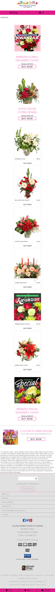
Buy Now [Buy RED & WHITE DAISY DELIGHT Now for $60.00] (27, 204)
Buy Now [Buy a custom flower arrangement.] (36, 439)
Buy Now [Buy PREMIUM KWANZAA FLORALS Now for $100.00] (27, 328)
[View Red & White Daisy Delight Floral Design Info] (27, 183)
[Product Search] (28, 478)
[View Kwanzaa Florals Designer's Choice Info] (27, 38)
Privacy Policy (14, 585)
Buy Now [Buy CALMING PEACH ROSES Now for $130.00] (27, 287)
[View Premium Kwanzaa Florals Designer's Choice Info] (27, 306)
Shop (13, 12)
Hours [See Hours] (45, 590)
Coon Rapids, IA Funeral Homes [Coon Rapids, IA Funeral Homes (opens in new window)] (12, 575)
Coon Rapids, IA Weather (17, 581)
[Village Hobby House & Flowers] (27, 8)
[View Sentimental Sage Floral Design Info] (27, 141)
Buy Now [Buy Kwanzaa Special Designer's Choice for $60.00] (27, 418)
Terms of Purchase (28, 585)
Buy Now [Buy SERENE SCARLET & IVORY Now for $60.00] (27, 369)
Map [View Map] (27, 590)
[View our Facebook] (24, 521)
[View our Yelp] (30, 521)
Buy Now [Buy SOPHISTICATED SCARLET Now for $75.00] (27, 246)
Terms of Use (41, 585)
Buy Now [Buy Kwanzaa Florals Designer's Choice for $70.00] (27, 66)
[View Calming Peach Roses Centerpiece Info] (27, 265)
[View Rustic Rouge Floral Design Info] (27, 90)
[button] (27, 556)
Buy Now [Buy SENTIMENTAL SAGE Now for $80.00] (27, 163)
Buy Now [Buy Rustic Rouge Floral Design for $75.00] (27, 118)
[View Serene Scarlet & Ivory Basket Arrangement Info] (27, 348)
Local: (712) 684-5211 (27, 535)
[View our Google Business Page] (27, 521)
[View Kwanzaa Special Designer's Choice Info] (27, 390)
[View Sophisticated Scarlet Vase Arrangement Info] (27, 224)
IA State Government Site (37, 581)
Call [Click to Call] (9, 590)
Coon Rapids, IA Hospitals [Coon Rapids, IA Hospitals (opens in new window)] (34, 575)
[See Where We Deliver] (27, 489)
